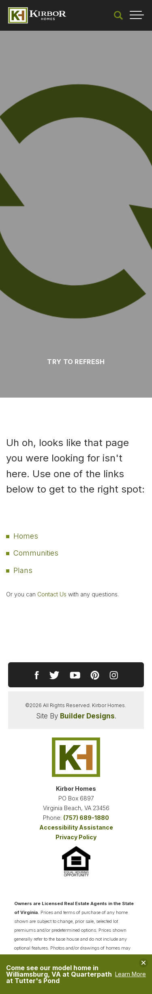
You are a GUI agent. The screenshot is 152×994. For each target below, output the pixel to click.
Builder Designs (87, 716)
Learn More (130, 974)
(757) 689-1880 (86, 817)
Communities (35, 553)
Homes (25, 536)
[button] (118, 15)
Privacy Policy (76, 837)
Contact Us (51, 594)
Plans (22, 570)
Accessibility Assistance (76, 827)
